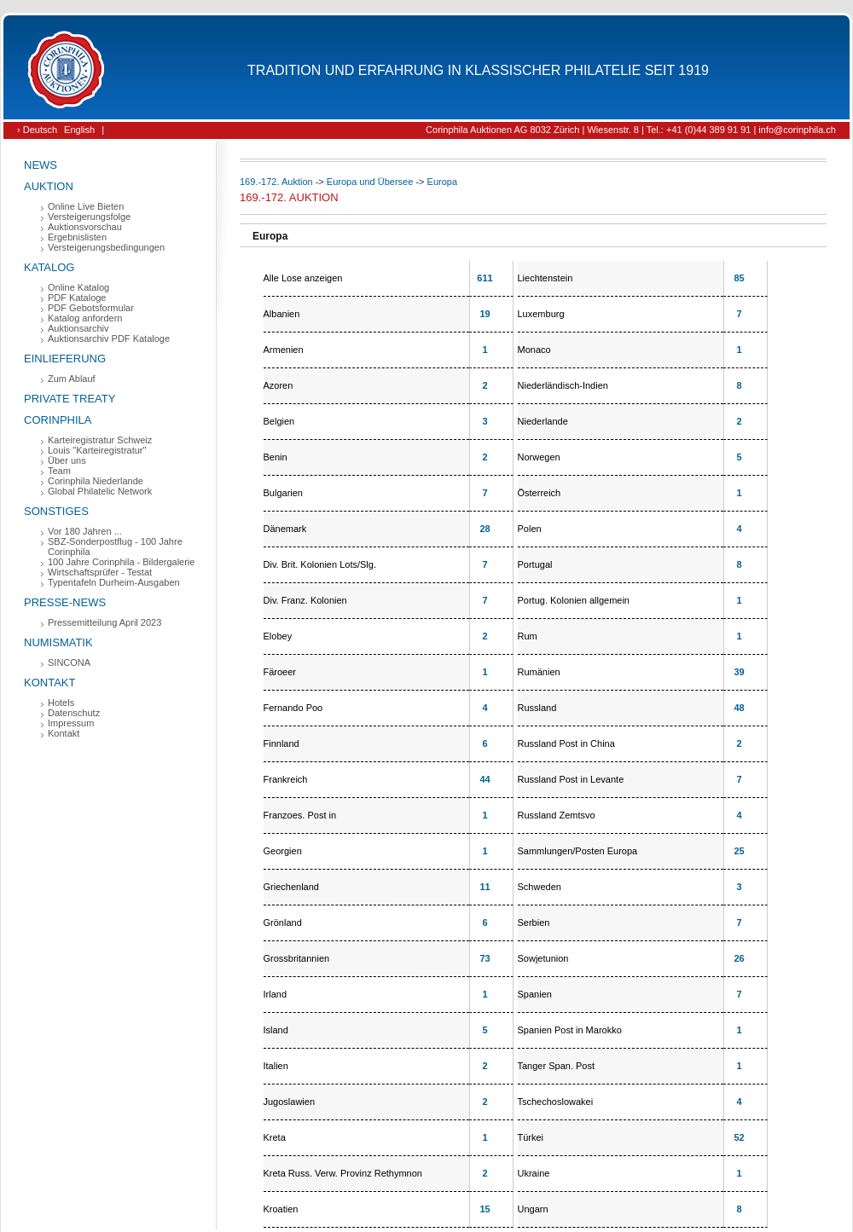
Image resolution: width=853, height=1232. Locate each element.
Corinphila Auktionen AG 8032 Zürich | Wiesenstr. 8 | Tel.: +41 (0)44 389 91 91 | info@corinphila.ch (631, 129)
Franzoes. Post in (300, 815)
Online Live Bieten (86, 206)
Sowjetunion (543, 958)
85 (739, 278)
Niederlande (543, 421)
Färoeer (280, 672)
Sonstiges (56, 511)
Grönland (283, 922)
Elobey (278, 636)
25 (739, 851)
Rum (527, 636)
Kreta (275, 1137)
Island (276, 1030)
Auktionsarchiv (78, 328)
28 (484, 528)
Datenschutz (74, 713)
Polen (530, 528)
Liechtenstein (545, 278)
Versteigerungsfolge (89, 216)
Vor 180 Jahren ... (85, 531)
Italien (276, 1066)
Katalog (49, 267)
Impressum (71, 723)
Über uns (67, 460)
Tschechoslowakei (556, 1101)
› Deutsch (37, 129)
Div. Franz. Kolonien (305, 600)
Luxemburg (541, 314)
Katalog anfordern (85, 318)
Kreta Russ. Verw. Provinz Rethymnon (343, 1173)
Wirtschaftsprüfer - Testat (100, 572)
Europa (442, 181)
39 (739, 672)
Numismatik (58, 642)
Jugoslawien (290, 1101)
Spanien (535, 994)
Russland (537, 708)
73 (484, 958)
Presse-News (65, 602)
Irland (275, 994)
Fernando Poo (293, 708)
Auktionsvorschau (85, 227)
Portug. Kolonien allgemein (574, 600)
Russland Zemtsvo (556, 815)
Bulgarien (283, 493)
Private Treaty (69, 398)
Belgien (279, 421)
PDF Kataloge (77, 297)
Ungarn (533, 1209)
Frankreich (286, 779)
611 (484, 278)
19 (484, 314)
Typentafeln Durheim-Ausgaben (114, 582)
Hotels (61, 702)
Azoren (278, 385)
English (79, 129)
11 (484, 887)
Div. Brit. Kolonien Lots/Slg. (320, 564)
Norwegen (539, 457)
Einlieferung (65, 358)
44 (484, 779)
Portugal (535, 564)
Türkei (531, 1137)
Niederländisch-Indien (563, 385)
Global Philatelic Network (100, 491)
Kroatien (281, 1209)
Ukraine (534, 1173)
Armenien (284, 349)
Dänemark (285, 528)
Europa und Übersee (370, 181)
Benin (275, 457)
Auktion (48, 186)
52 (739, 1137)
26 (739, 958)
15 (484, 1209)
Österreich (539, 493)
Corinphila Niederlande (95, 481)
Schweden (539, 887)
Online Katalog (78, 287)
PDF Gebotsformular (91, 308)
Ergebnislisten (77, 237)
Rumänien (539, 672)
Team (59, 471)
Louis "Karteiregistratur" (97, 450)
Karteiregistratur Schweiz (100, 440)
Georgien (283, 851)
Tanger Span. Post (556, 1066)
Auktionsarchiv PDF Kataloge (109, 338)
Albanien (282, 314)
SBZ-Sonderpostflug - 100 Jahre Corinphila (115, 546)
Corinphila (57, 420)
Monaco (534, 349)
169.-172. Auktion (276, 181)
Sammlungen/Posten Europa (578, 851)
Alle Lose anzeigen (303, 278)
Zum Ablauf (72, 378)
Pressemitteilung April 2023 (104, 622)
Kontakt (49, 682)
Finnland (281, 743)
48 (739, 708)
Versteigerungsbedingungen (106, 247)
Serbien (534, 922)
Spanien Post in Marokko (570, 1030)
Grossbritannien (297, 958)
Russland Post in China (566, 743)
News (40, 165)
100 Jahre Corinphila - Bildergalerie (121, 562)
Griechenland (291, 887)
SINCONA (69, 662)
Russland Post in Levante (571, 779)
